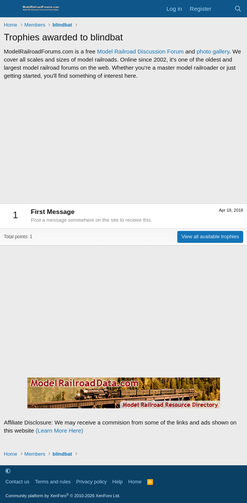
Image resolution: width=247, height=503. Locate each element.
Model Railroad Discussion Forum (140, 51)
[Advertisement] (123, 142)
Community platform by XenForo (62, 495)
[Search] (237, 9)
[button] (8, 471)
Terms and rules (53, 482)
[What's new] (222, 9)
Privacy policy (91, 482)
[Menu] (11, 9)
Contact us (17, 482)
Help (118, 482)
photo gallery (213, 51)
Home (135, 482)
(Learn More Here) (59, 430)
